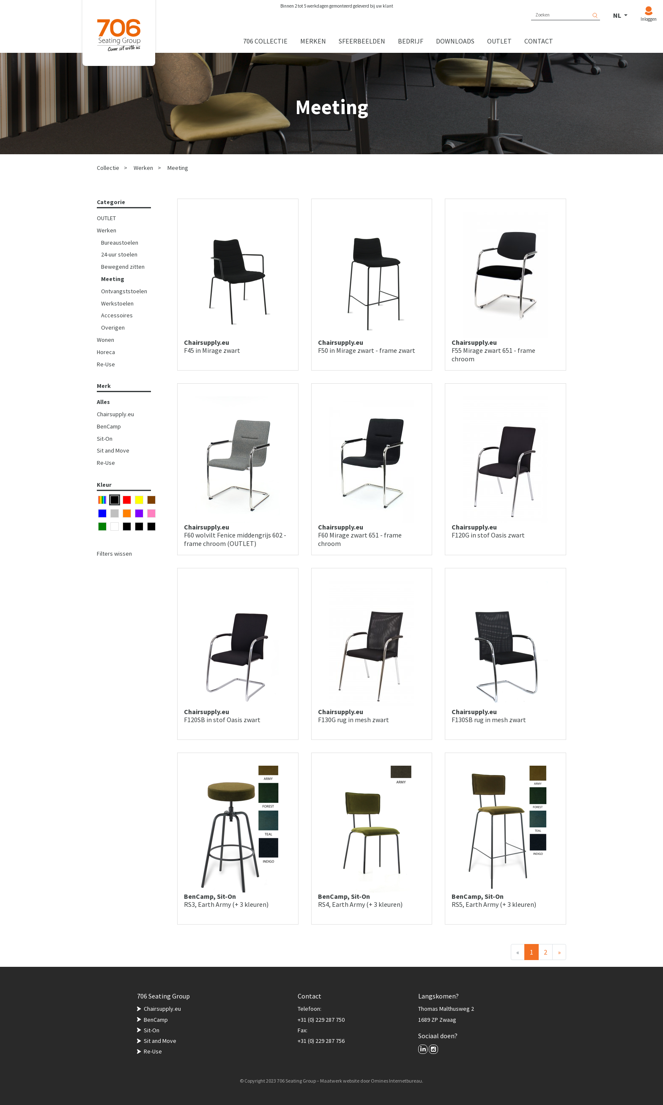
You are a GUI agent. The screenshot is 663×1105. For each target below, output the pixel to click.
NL (617, 15)
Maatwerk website (339, 1081)
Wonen (105, 340)
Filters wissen (114, 553)
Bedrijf (410, 41)
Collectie (108, 168)
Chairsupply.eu (115, 414)
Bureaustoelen (119, 242)
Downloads (455, 41)
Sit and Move (113, 450)
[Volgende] (559, 952)
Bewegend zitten (123, 266)
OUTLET (106, 218)
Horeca (106, 352)
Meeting (177, 168)
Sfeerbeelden (362, 41)
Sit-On (104, 438)
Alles (103, 402)
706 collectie (265, 41)
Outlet (499, 41)
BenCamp (109, 426)
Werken (143, 168)
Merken (313, 41)
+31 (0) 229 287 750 (321, 1019)
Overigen (113, 327)
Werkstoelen (117, 303)
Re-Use (106, 364)
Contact (538, 41)
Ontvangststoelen (124, 291)
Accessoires (117, 315)
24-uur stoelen (119, 254)
